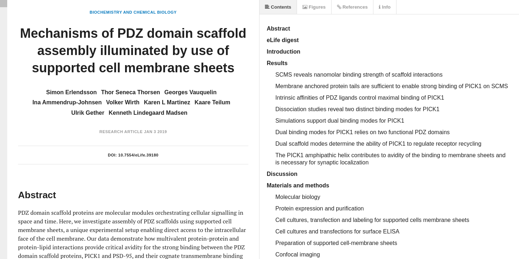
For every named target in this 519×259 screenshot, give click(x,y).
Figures (314, 7)
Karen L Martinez (167, 102)
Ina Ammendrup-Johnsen (67, 102)
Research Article (121, 132)
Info (384, 7)
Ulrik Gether (88, 113)
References (352, 7)
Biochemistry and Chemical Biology (133, 12)
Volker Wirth (122, 102)
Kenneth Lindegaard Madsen (147, 113)
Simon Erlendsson (71, 92)
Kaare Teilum (212, 102)
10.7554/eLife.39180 (138, 155)
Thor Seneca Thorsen (130, 92)
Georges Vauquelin (190, 92)
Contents (278, 7)
